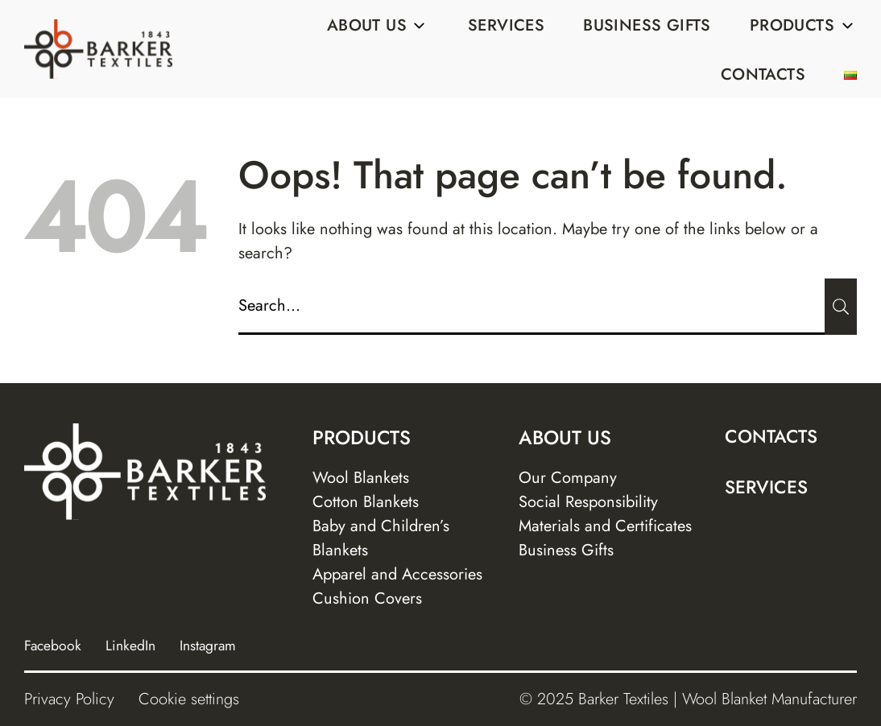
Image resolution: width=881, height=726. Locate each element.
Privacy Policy (69, 699)
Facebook (52, 645)
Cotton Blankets (365, 502)
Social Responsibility (588, 502)
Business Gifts (647, 25)
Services (506, 25)
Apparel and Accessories (397, 574)
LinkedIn (130, 645)
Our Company (568, 477)
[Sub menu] (419, 25)
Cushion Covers (367, 598)
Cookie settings (189, 699)
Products (803, 25)
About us (378, 25)
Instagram (208, 645)
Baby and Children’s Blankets (380, 538)
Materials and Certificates (605, 526)
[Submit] (841, 306)
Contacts (763, 74)
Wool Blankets (360, 477)
